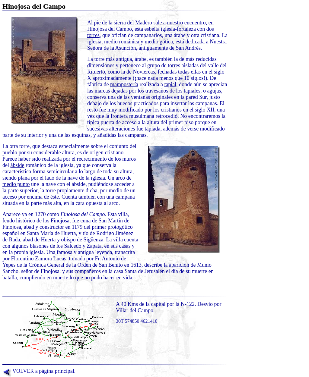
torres (93, 35)
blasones (39, 246)
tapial (170, 84)
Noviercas (144, 72)
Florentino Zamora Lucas (38, 259)
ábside (17, 165)
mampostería (124, 84)
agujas (214, 91)
